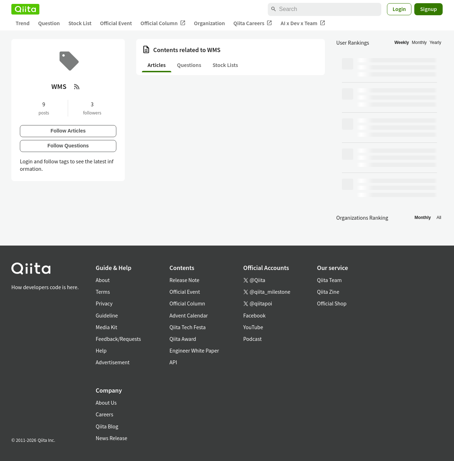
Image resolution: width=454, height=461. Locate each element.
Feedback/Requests (118, 338)
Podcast (252, 338)
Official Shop (332, 303)
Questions (189, 64)
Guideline (107, 315)
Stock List (80, 23)
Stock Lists (225, 64)
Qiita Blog (107, 426)
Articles (157, 64)
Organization (209, 23)
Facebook (254, 315)
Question (49, 23)
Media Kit (106, 327)
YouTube (253, 327)
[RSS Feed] (77, 86)
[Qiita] (25, 9)
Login (399, 8)
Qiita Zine (328, 291)
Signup (428, 8)
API (173, 362)
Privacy (104, 303)
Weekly (401, 42)
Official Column (163, 23)
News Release (111, 438)
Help (101, 350)
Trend (22, 23)
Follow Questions (68, 145)
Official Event (116, 23)
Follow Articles (67, 131)
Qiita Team (329, 279)
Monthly (419, 42)
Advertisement (113, 362)
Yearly (435, 42)
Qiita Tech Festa (188, 327)
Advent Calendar (189, 315)
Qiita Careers (252, 23)
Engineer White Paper (194, 350)
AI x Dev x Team (303, 23)
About (103, 279)
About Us (106, 402)
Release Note (184, 279)
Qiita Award (183, 338)
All (439, 217)
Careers (104, 414)
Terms (103, 291)
